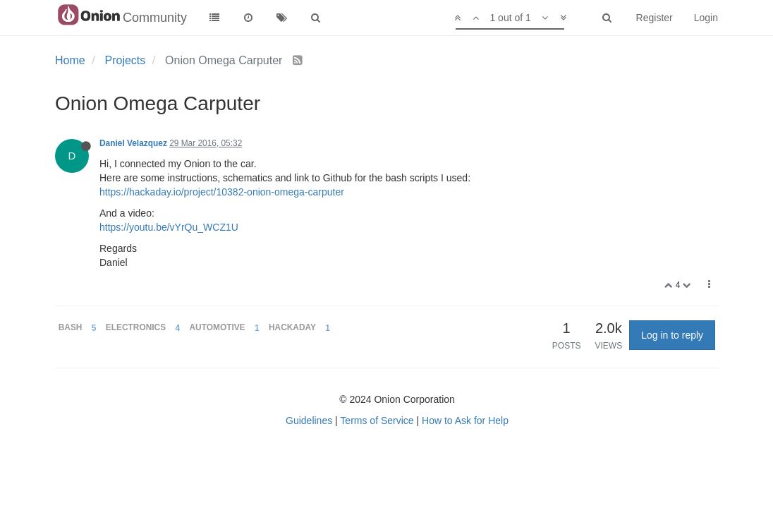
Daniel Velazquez (133, 143)
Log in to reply (672, 335)
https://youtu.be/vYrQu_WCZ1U (168, 227)
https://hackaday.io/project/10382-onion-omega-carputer (221, 192)
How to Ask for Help (465, 420)
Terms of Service (376, 420)
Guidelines (309, 420)
